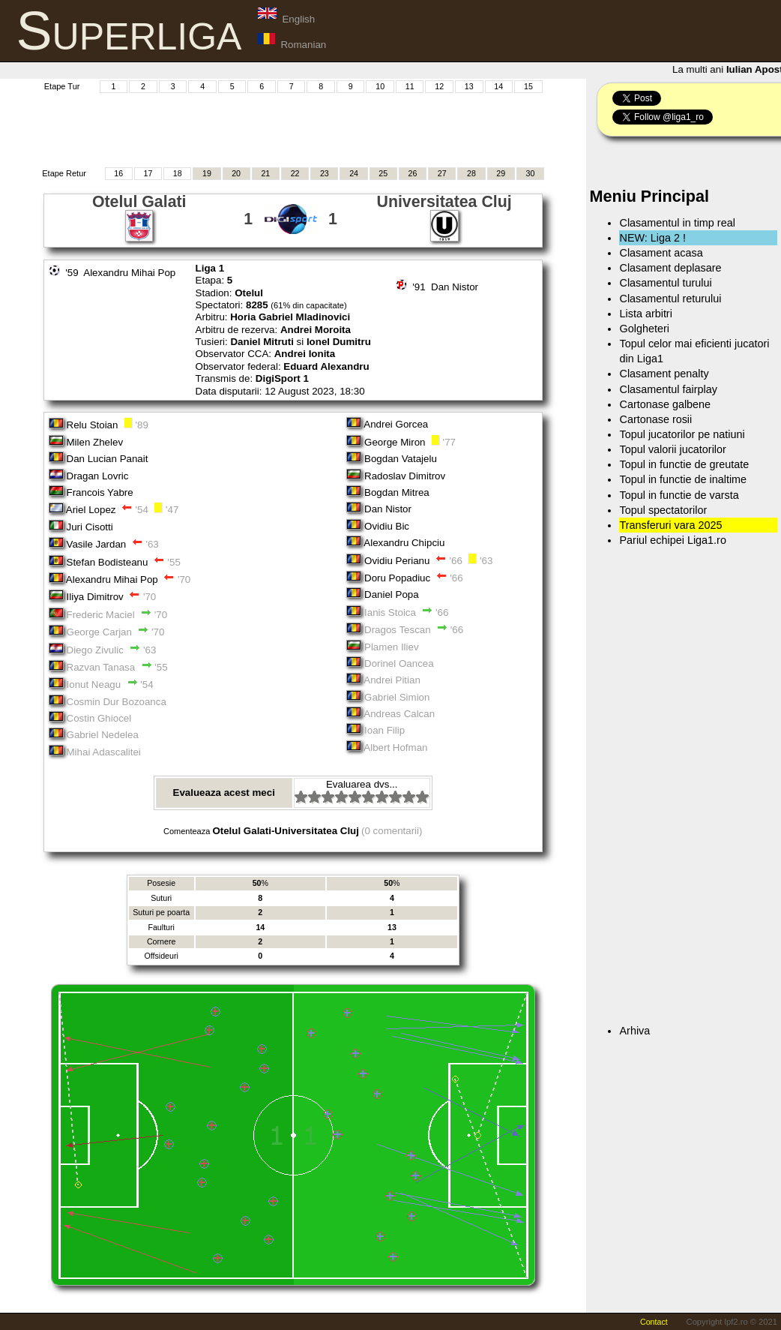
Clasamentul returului (670, 299)
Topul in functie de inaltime (683, 479)
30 (530, 173)
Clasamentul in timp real (677, 223)
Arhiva (634, 1031)
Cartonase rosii (655, 419)
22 (295, 173)
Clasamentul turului (665, 283)
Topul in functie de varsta (678, 495)
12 (439, 86)
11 (409, 86)
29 (500, 173)
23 (324, 173)
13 (469, 86)
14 (498, 86)
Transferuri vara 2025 (670, 525)
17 (147, 173)
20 (236, 173)
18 (177, 173)
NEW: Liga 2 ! (652, 238)
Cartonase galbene (665, 404)
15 (528, 86)
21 (265, 173)
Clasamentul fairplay (668, 389)
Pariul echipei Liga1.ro (672, 540)
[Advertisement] (293, 128)
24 (353, 173)
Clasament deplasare (670, 268)
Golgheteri (644, 329)
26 (412, 173)
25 (383, 173)
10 (380, 86)
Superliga (129, 31)
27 (442, 173)
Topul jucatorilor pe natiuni (681, 434)
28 (471, 173)
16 (118, 173)
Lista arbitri (645, 314)
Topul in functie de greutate (684, 464)
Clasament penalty (663, 374)
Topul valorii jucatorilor (672, 449)
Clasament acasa (660, 253)
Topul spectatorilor (663, 510)
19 (206, 173)
